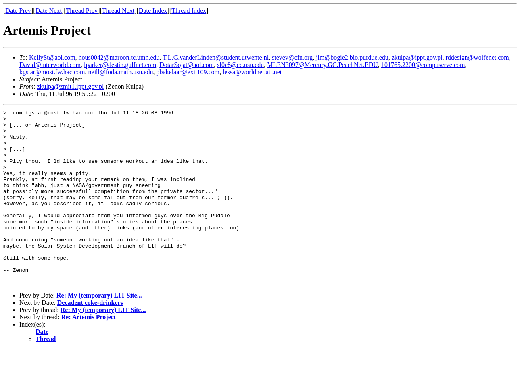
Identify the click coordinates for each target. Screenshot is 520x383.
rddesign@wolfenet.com (477, 57)
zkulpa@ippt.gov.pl (417, 57)
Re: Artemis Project (88, 351)
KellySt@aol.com (52, 57)
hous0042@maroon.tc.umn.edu (119, 57)
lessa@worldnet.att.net (252, 72)
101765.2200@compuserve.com (423, 64)
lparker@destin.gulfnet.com (120, 64)
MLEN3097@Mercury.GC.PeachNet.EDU (322, 64)
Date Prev (18, 10)
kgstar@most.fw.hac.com (52, 72)
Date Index (153, 10)
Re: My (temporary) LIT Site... (99, 329)
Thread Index (188, 10)
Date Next (49, 10)
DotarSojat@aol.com (186, 64)
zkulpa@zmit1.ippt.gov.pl (70, 86)
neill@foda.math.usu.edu (120, 72)
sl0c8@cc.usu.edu (240, 64)
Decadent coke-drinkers (90, 336)
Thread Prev (82, 10)
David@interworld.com (50, 64)
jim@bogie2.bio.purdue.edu (352, 57)
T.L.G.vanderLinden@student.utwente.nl (216, 57)
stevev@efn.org (292, 57)
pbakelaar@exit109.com (187, 72)
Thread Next (118, 10)
